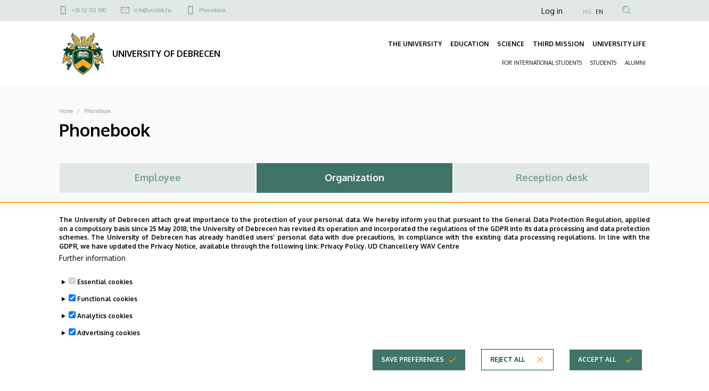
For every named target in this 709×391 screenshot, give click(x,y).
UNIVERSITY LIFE (619, 44)
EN (599, 11)
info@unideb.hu (152, 10)
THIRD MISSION (558, 44)
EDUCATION (469, 44)
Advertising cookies (108, 343)
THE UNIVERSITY (415, 44)
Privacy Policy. (343, 256)
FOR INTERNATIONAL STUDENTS (542, 63)
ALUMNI (635, 63)
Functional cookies (107, 309)
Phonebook (212, 10)
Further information (92, 268)
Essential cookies (105, 292)
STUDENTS (603, 63)
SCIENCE (510, 44)
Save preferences (412, 369)
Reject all (507, 369)
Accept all (597, 369)
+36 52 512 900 (89, 10)
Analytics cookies (105, 326)
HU (587, 11)
